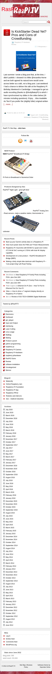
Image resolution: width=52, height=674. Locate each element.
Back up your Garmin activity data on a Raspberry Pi (24, 242)
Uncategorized (11, 367)
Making (8, 338)
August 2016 (10, 477)
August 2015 (10, 513)
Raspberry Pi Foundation (15, 387)
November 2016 (11, 469)
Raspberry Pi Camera (13, 350)
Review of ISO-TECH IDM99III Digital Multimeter (28, 297)
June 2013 (9, 590)
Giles (8, 291)
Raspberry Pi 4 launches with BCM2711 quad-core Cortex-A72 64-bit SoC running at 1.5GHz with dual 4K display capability (27, 250)
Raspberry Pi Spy (12, 390)
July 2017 (9, 448)
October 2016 (10, 472)
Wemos (8, 370)
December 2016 (11, 466)
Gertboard (9, 317)
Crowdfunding (43, 115)
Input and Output (12, 323)
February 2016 (11, 495)
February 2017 (11, 460)
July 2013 (9, 587)
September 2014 (12, 545)
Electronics (10, 314)
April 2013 (9, 596)
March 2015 (10, 528)
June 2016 (9, 483)
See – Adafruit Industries (15, 399)
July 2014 (9, 551)
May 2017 (9, 454)
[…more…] (8, 104)
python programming (13, 344)
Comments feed (11, 642)
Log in (8, 636)
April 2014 (9, 560)
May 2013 (9, 593)
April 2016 (9, 489)
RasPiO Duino (11, 358)
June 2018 (9, 424)
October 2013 (10, 578)
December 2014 (11, 536)
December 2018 (11, 418)
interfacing (9, 326)
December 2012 (11, 607)
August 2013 (10, 584)
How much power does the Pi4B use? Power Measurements (27, 245)
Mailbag (8, 335)
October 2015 (10, 507)
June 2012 (9, 625)
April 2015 (9, 525)
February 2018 (11, 433)
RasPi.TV (12, 9)
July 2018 (9, 421)
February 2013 (11, 601)
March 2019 (10, 415)
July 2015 (9, 516)
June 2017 (9, 451)
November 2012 (11, 610)
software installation (13, 364)
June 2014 (9, 554)
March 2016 (10, 492)
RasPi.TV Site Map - (14, 128)
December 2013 (11, 572)
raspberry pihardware (13, 355)
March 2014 (10, 563)
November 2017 (11, 439)
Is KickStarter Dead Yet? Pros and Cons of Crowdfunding (28, 35)
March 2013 (10, 598)
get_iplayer (10, 320)
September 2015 (12, 510)
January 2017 (10, 463)
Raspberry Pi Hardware (22, 42)
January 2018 (10, 436)
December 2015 (11, 501)
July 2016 (9, 480)
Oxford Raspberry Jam (14, 384)
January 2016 (10, 498)
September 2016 (12, 474)
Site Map (23, 665)
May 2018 (9, 427)
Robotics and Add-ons (14, 396)
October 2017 (10, 442)
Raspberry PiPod (12, 393)
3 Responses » (42, 46)
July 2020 (9, 410)
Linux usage (10, 332)
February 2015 (11, 531)
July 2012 (9, 622)
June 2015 (9, 519)
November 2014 (11, 539)
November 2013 (11, 575)
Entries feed (10, 639)
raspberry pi (10, 347)
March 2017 (10, 457)
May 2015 (9, 522)
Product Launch (11, 341)
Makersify (9, 381)
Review (13, 44)
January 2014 (10, 569)
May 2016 (9, 486)
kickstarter (27, 117)
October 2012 (10, 613)
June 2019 (9, 413)
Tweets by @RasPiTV (11, 304)
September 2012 (12, 616)
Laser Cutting (10, 329)
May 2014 (9, 557)
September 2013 (12, 581)
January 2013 (10, 604)
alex (15, 113)
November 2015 (11, 504)
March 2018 (10, 430)
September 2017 (12, 445)
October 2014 (10, 542)
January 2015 (10, 534)
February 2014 (11, 566)
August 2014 (10, 548)
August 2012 (10, 619)
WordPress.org (11, 645)
